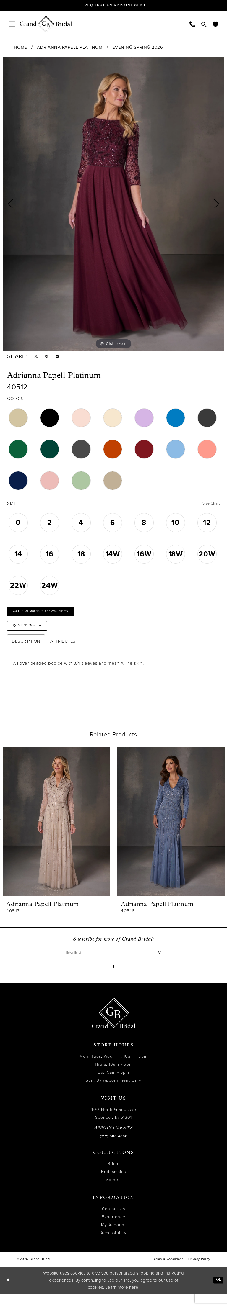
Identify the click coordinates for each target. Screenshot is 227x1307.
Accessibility (113, 1246)
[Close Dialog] (9, 1293)
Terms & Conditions (168, 1273)
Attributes (63, 650)
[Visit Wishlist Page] (215, 24)
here (133, 1300)
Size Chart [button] (209, 506)
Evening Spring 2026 (137, 47)
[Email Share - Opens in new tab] (62, 357)
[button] (12, 24)
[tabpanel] (113, 204)
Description (26, 650)
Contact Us (113, 1222)
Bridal (113, 1177)
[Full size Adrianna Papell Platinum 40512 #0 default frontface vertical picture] (113, 204)
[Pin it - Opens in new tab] (50, 358)
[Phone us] (192, 24)
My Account (113, 1238)
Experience (113, 1230)
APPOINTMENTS (113, 1141)
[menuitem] (12, 24)
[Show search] (204, 24)
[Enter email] (113, 963)
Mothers (113, 1193)
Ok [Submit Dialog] (217, 1293)
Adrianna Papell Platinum (69, 47)
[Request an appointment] (113, 5)
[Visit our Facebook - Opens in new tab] (113, 979)
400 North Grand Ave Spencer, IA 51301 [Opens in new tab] (113, 1127)
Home (20, 47)
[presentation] (56, 831)
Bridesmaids (113, 1185)
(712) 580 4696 (113, 1150)
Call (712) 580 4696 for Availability (47, 616)
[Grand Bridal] (46, 24)
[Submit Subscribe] (158, 963)
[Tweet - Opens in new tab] (37, 358)
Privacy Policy (199, 1273)
